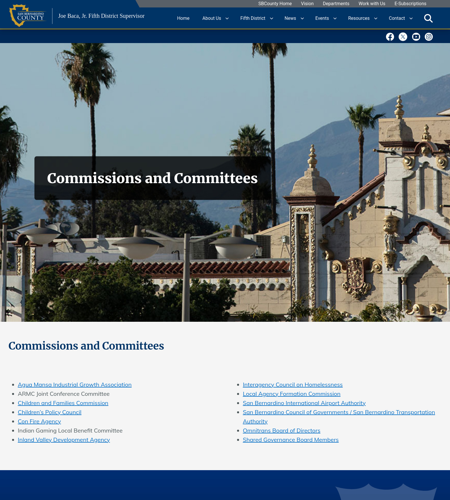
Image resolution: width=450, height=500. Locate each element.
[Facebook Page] (392, 36)
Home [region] (183, 18)
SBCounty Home (275, 3)
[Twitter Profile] (404, 36)
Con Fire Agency (39, 421)
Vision (307, 3)
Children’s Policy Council (50, 412)
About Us (211, 18)
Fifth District (252, 18)
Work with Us (372, 3)
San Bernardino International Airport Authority (304, 402)
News (290, 18)
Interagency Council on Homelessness (293, 384)
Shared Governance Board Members (291, 439)
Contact (397, 18)
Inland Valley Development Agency (64, 439)
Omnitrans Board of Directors (281, 430)
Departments (336, 3)
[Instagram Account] (430, 36)
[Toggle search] (428, 18)
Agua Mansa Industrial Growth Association (75, 384)
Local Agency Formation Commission (291, 393)
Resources (359, 18)
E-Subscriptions (410, 3)
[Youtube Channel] (418, 36)
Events (322, 18)
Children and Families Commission (63, 402)
